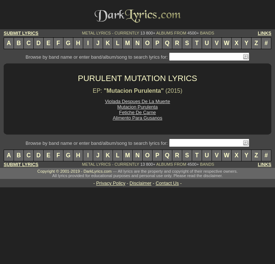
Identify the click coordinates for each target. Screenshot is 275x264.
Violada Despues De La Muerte (137, 101)
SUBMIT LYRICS (21, 33)
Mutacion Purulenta (137, 107)
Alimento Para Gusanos (137, 118)
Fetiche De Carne (137, 112)
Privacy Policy (110, 183)
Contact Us (167, 183)
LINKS (264, 33)
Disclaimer (140, 183)
